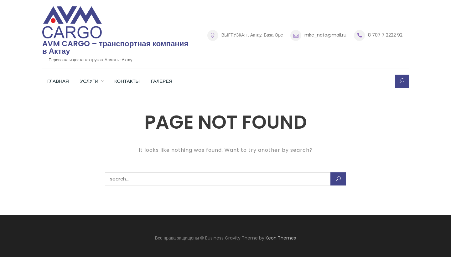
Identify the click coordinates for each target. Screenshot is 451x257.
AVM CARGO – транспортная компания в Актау (115, 47)
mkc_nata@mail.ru (325, 35)
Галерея (161, 81)
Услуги (89, 81)
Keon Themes (281, 238)
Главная (58, 81)
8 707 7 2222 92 (385, 35)
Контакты (127, 81)
